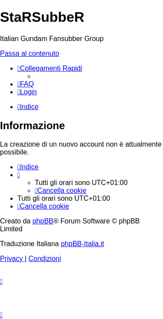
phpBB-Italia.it (82, 243)
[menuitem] (25, 84)
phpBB (43, 221)
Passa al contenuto (29, 53)
